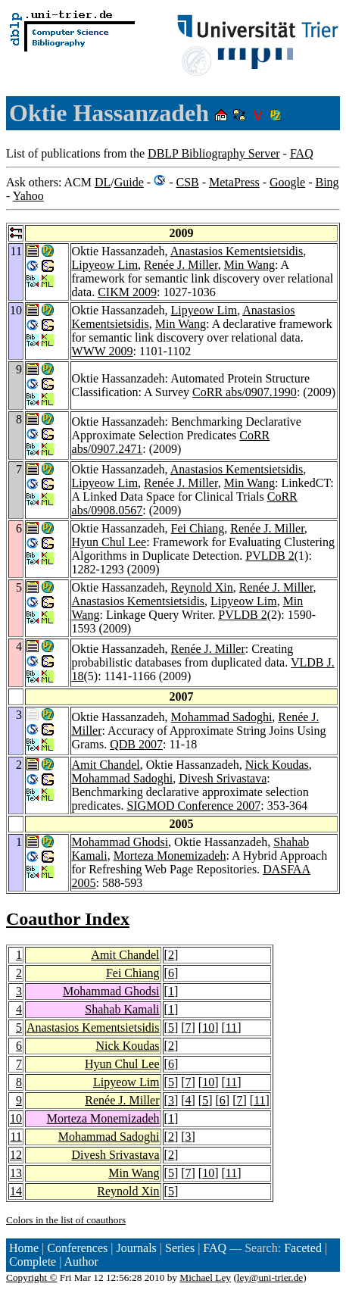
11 (231, 1027)
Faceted (303, 1247)
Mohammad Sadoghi (222, 716)
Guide (129, 182)
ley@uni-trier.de (270, 1277)
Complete (32, 1261)
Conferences (77, 1247)
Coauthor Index (67, 919)
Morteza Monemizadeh (170, 855)
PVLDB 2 (269, 555)
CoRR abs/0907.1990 (244, 392)
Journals (136, 1247)
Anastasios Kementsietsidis (237, 251)
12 (16, 1154)
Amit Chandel (106, 764)
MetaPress (234, 182)
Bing (326, 182)
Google (287, 182)
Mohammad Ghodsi (120, 841)
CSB (187, 182)
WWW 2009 (102, 351)
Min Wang (249, 264)
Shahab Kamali (122, 1009)
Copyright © (32, 1277)
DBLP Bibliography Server (214, 153)
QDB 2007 (136, 744)
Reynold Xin (202, 587)
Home (24, 1247)
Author (81, 1261)
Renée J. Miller (181, 264)
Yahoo (28, 195)
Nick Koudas (277, 764)
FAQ (301, 153)
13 (16, 1172)
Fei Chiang (198, 528)
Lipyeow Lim (105, 264)
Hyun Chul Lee (109, 542)
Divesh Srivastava (223, 778)
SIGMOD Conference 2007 (193, 805)
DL (103, 182)
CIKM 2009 (127, 292)
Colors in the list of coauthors (66, 1220)
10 (208, 1027)
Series (180, 1247)
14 (16, 1191)
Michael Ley (205, 1277)
